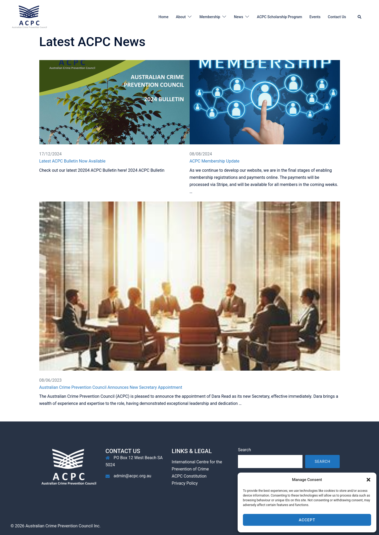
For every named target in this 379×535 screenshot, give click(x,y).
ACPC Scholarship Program (279, 17)
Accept (307, 520)
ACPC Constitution (189, 476)
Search (244, 449)
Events (314, 17)
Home (164, 17)
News (238, 17)
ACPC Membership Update (214, 161)
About (181, 17)
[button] (368, 479)
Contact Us (337, 17)
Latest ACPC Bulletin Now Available (72, 161)
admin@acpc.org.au (132, 475)
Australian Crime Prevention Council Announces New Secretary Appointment (110, 387)
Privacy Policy (185, 483)
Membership (209, 17)
